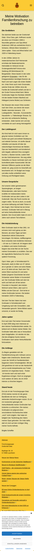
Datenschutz (19, 548)
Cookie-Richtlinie (9, 548)
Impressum (27, 548)
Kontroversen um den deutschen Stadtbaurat (17, 462)
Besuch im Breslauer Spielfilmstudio (14, 465)
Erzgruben (14, 76)
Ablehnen (17, 538)
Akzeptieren (17, 533)
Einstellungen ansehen (17, 543)
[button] (31, 513)
